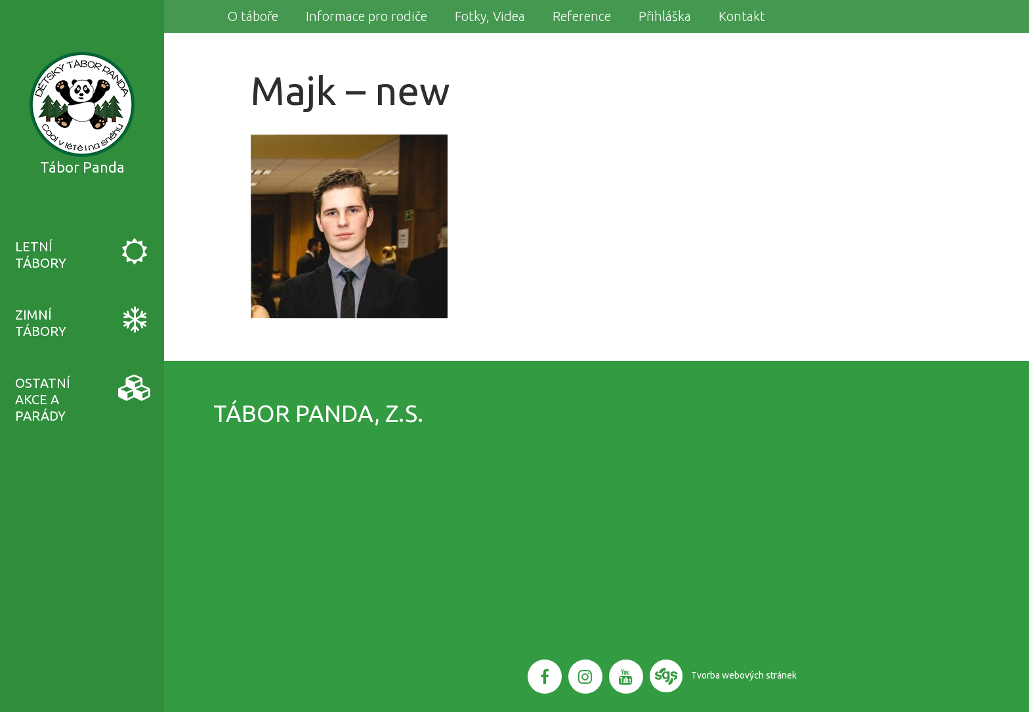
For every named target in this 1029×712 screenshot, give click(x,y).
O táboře (252, 16)
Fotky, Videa (490, 16)
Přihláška (665, 16)
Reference (582, 16)
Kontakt (742, 16)
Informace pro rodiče (366, 16)
